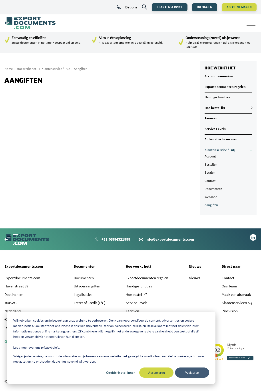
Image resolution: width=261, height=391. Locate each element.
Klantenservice (170, 7)
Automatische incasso (221, 139)
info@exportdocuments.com (169, 239)
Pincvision (230, 310)
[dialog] (111, 348)
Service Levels (215, 129)
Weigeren (192, 372)
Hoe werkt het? (27, 69)
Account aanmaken (219, 76)
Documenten (213, 189)
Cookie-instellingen (120, 372)
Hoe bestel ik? (215, 108)
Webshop (211, 197)
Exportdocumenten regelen (225, 86)
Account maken (239, 7)
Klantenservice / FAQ (56, 69)
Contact (210, 181)
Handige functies (217, 97)
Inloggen (204, 7)
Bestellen (211, 164)
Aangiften (211, 205)
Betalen (210, 172)
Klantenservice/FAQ (237, 302)
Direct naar (231, 266)
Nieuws (195, 266)
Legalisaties (83, 294)
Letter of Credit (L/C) (89, 302)
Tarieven (211, 118)
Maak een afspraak (236, 294)
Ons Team (229, 286)
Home (8, 69)
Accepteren (156, 372)
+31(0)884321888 (113, 239)
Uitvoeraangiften (87, 286)
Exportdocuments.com (23, 266)
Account (210, 156)
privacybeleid (50, 347)
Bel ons (127, 7)
